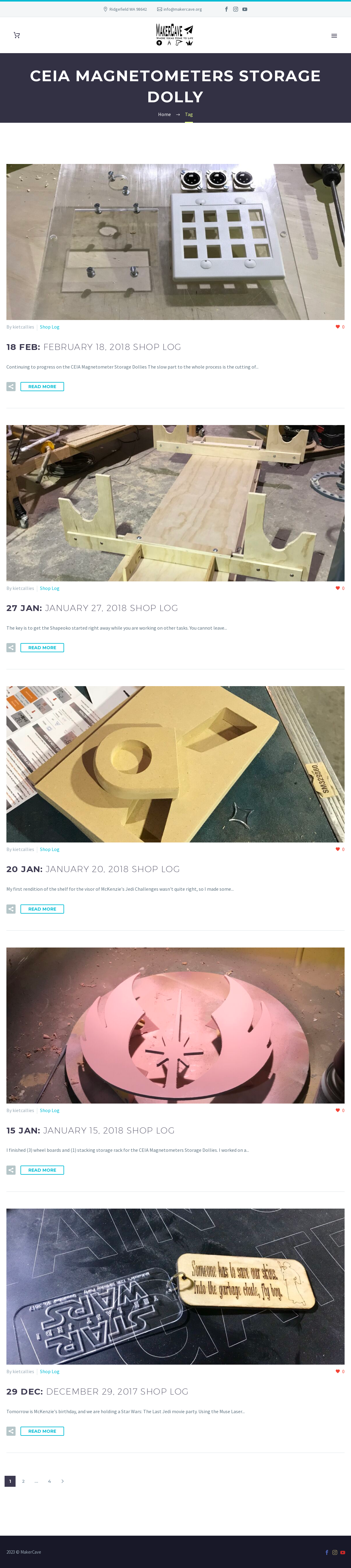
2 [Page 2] (23, 1481)
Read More (42, 386)
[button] (11, 386)
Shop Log (50, 327)
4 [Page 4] (49, 1481)
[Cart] (16, 35)
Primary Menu (334, 36)
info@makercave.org (183, 9)
